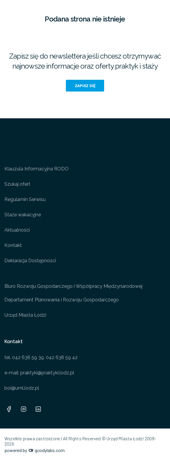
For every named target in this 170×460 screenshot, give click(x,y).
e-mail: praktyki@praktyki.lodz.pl (39, 373)
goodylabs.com (47, 450)
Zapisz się (85, 85)
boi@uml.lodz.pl (21, 388)
